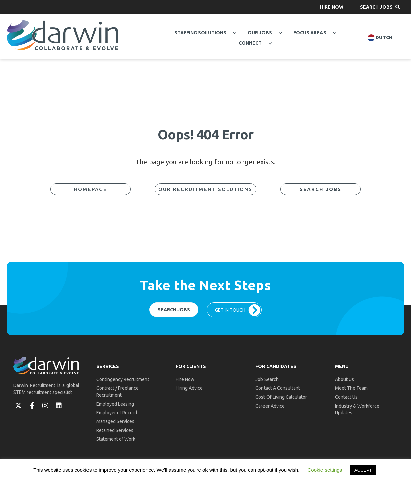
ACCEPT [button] (363, 470)
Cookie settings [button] (325, 470)
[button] (331, 7)
